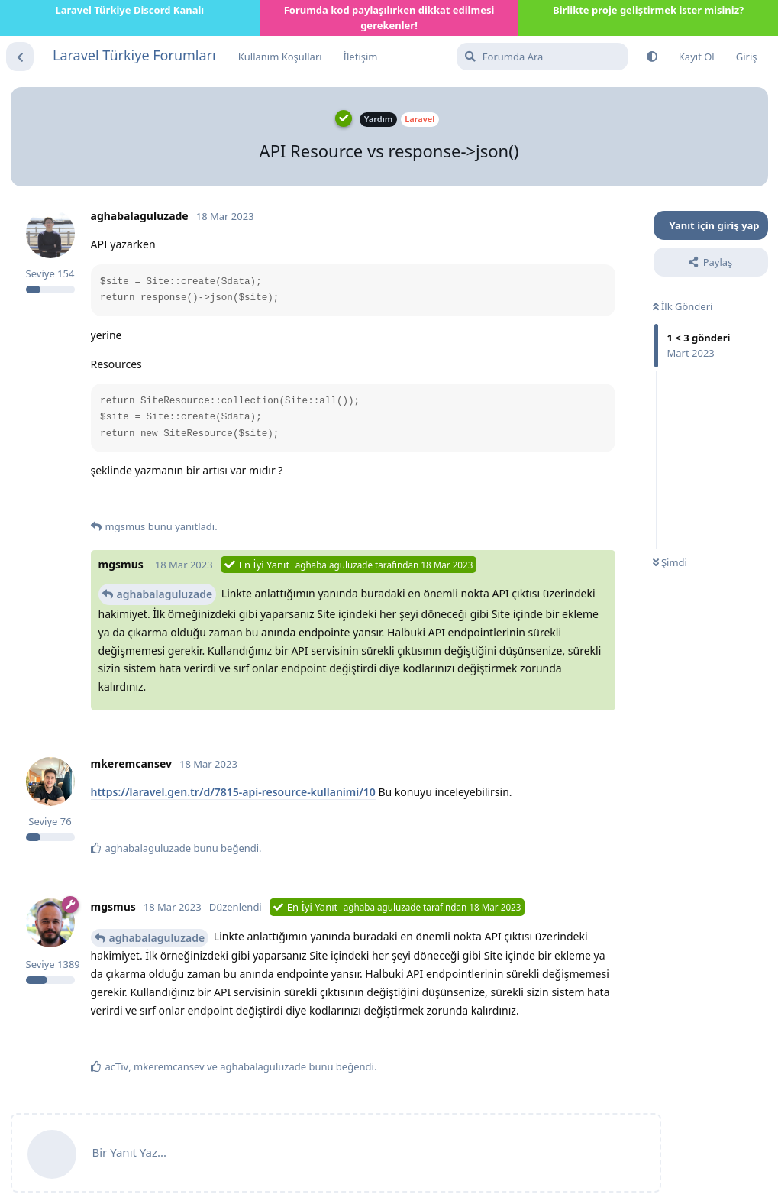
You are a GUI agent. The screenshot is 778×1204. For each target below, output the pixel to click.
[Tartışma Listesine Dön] (20, 56)
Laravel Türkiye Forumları (134, 55)
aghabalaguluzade (165, 594)
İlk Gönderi (683, 306)
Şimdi (670, 562)
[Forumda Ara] (542, 56)
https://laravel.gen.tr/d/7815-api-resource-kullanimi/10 (233, 792)
